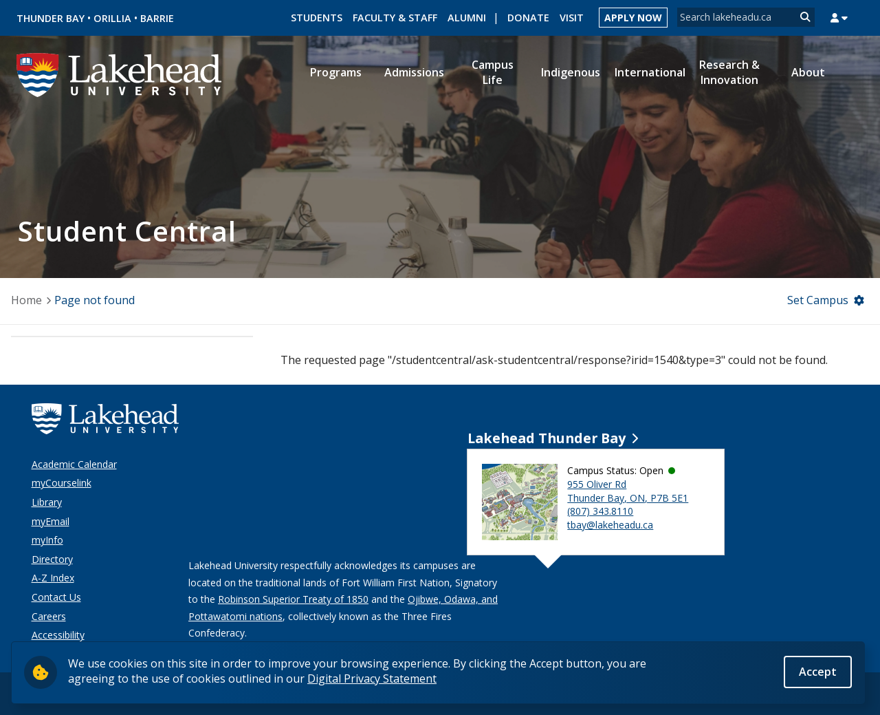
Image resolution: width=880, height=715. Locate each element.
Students (316, 17)
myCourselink (61, 482)
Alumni (467, 17)
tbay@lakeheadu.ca (610, 524)
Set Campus (817, 300)
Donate (528, 17)
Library (47, 502)
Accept (818, 672)
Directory (52, 559)
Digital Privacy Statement (372, 679)
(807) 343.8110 (600, 510)
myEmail (50, 521)
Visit (572, 17)
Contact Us (56, 597)
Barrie (157, 18)
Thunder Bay (50, 18)
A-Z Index (53, 577)
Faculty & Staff (395, 17)
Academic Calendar (74, 464)
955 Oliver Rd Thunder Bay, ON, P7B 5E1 (627, 491)
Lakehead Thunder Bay (547, 438)
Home (26, 300)
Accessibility (58, 634)
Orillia (112, 18)
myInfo (47, 539)
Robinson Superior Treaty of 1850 (293, 599)
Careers (49, 616)
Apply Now (633, 17)
